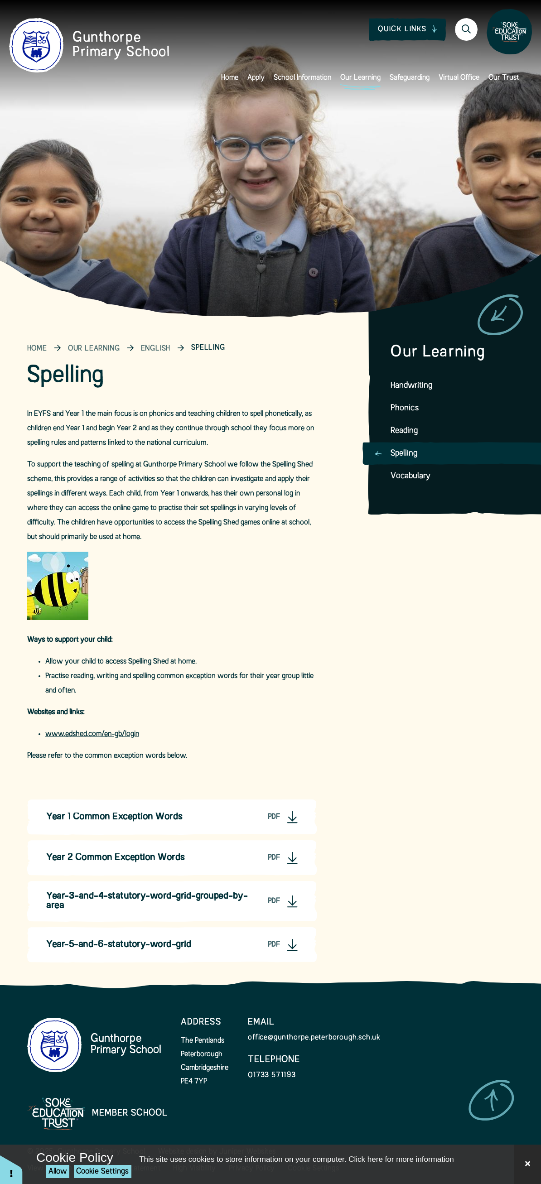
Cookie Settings (102, 1171)
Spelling (208, 347)
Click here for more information (401, 1159)
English (156, 348)
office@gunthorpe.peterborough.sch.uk (314, 1037)
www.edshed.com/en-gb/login (92, 734)
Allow (57, 1171)
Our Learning (94, 348)
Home (37, 348)
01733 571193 (272, 1075)
